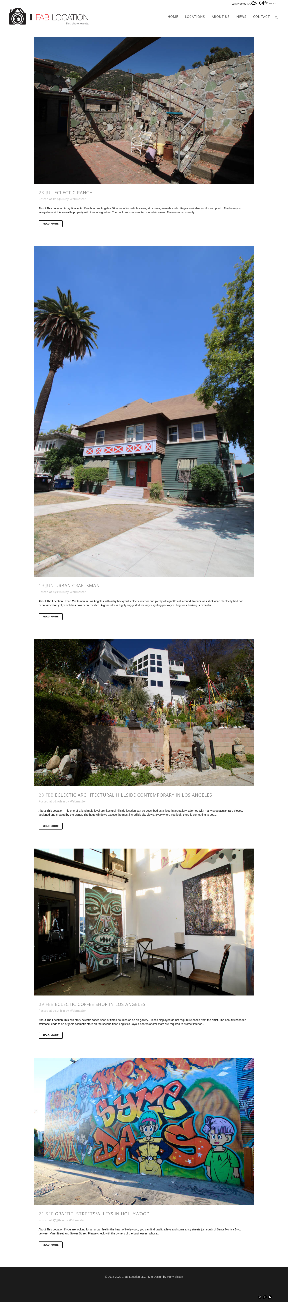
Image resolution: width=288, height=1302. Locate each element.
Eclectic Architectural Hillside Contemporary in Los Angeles (133, 795)
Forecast (271, 3)
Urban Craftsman (77, 585)
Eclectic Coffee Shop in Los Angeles (100, 1004)
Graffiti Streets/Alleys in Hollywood (102, 1214)
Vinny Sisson (175, 1276)
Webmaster (78, 199)
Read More (50, 223)
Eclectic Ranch (73, 192)
